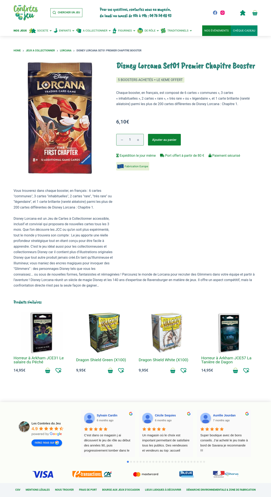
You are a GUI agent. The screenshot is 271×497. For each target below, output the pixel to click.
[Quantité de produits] (130, 140)
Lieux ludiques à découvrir (163, 489)
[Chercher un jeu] (66, 12)
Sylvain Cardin (107, 415)
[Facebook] (215, 13)
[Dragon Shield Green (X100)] (104, 333)
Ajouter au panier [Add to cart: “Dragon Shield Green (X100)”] (110, 370)
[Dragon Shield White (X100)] (167, 333)
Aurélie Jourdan (224, 415)
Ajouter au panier (164, 140)
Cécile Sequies (165, 415)
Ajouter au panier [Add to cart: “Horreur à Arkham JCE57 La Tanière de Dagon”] (235, 370)
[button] (58, 370)
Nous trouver (64, 489)
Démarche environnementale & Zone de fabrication (221, 489)
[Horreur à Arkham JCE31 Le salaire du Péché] (42, 333)
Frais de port (88, 489)
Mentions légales (38, 489)
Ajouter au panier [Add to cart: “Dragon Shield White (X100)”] (172, 370)
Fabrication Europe (136, 166)
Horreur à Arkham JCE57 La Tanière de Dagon (226, 360)
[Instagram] (222, 13)
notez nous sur (47, 443)
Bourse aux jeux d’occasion (121, 489)
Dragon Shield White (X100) (163, 359)
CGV (17, 489)
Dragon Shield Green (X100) (101, 359)
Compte (242, 12)
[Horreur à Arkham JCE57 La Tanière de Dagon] (229, 333)
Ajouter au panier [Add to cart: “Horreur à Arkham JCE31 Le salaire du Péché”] (47, 370)
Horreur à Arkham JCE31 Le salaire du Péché (39, 360)
